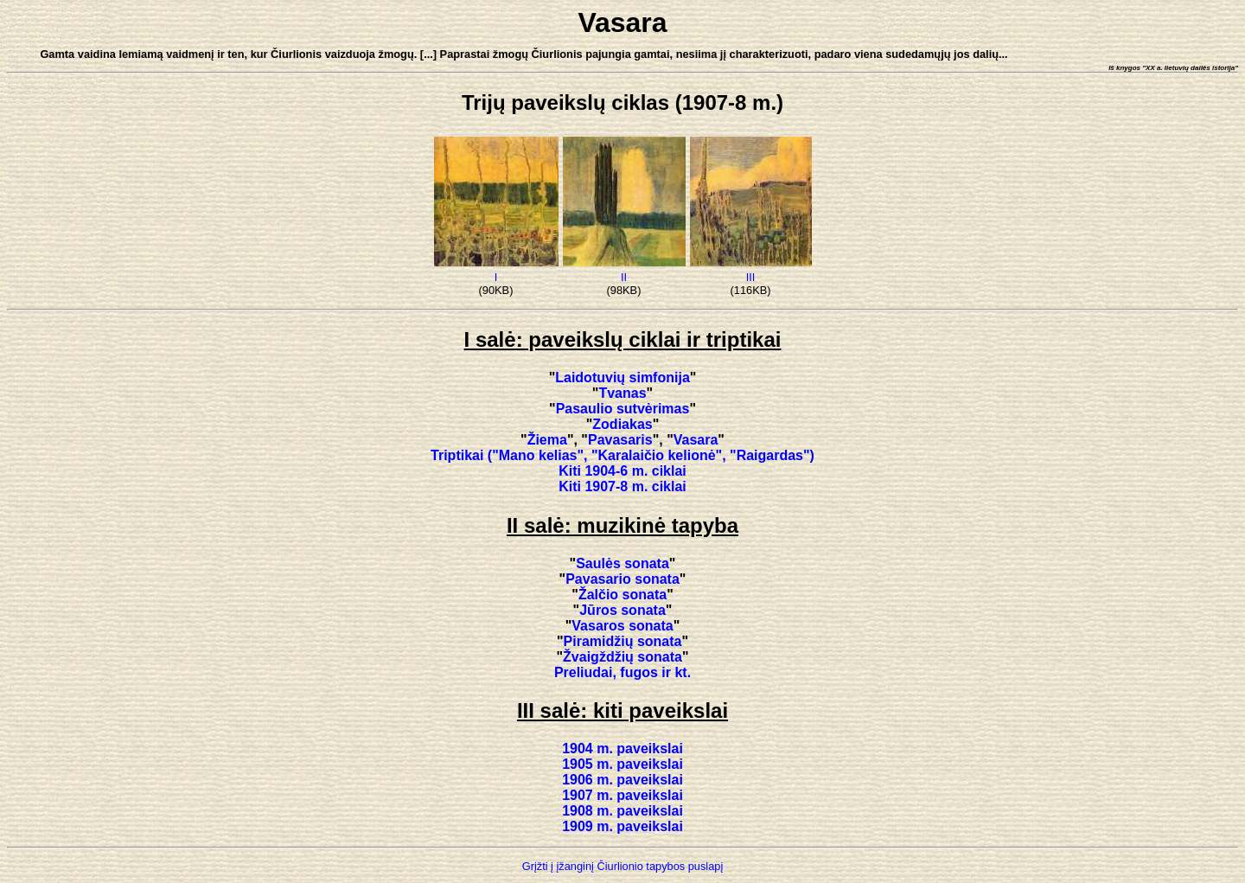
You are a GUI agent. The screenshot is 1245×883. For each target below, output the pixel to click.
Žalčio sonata (622, 594)
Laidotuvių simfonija (622, 377)
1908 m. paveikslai (622, 810)
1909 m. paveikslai (622, 826)
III (751, 277)
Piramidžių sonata (623, 641)
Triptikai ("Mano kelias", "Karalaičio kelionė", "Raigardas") (622, 455)
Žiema (547, 439)
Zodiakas (622, 424)
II (624, 277)
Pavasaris (620, 439)
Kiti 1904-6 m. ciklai (622, 471)
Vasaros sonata (622, 625)
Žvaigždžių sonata (622, 656)
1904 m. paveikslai (622, 748)
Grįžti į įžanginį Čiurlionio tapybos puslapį (623, 866)
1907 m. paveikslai (622, 795)
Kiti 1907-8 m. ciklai (622, 486)
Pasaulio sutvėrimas (623, 408)
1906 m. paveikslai (622, 779)
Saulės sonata (622, 563)
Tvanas (622, 393)
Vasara (696, 439)
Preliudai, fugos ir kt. (622, 672)
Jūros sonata (622, 610)
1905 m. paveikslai (622, 764)
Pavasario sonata (622, 579)
